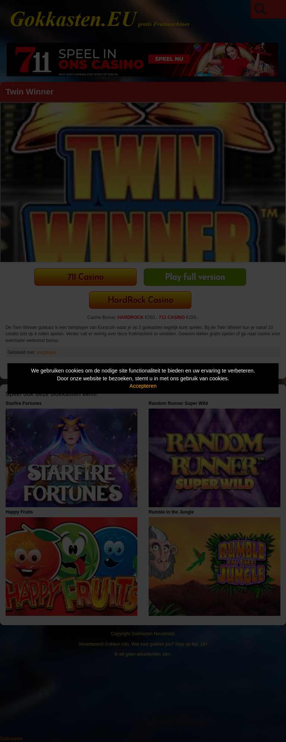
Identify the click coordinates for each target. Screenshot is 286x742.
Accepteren (143, 386)
